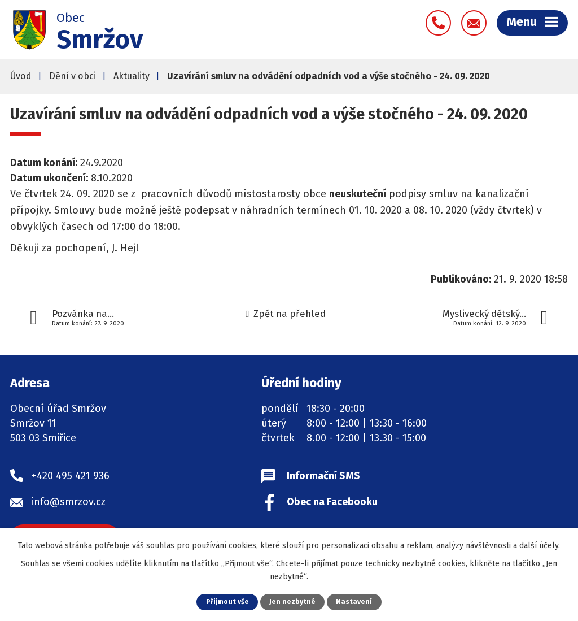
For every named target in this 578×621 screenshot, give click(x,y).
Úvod (21, 78)
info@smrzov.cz (69, 504)
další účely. (539, 545)
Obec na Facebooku (332, 504)
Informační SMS (323, 478)
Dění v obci (72, 78)
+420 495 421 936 (71, 478)
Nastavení (355, 601)
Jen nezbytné (293, 601)
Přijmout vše (227, 601)
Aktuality (131, 78)
